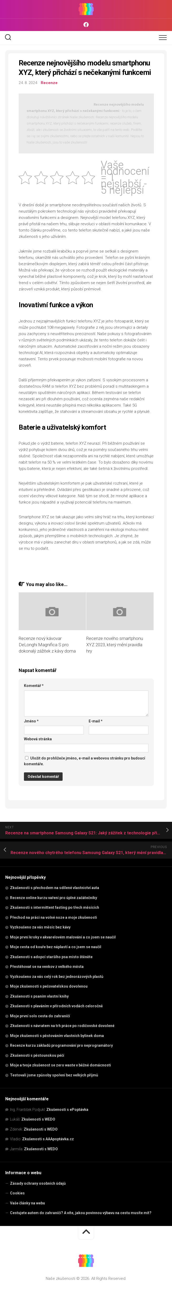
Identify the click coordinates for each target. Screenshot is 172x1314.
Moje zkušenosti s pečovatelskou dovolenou (49, 986)
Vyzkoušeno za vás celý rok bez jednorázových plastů (56, 976)
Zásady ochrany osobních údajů (38, 1183)
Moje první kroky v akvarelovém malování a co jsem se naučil (63, 937)
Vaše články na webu (27, 1203)
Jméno (31, 721)
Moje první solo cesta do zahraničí (40, 1016)
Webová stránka (38, 739)
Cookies (17, 1193)
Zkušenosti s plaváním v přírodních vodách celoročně (56, 1006)
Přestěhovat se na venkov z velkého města (47, 966)
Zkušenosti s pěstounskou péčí (37, 1055)
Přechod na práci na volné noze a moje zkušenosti (53, 917)
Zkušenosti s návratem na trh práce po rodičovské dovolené (62, 1026)
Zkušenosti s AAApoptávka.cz (48, 1139)
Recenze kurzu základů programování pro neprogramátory (61, 1045)
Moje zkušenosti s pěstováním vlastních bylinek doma (57, 1036)
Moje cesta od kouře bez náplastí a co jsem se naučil (55, 947)
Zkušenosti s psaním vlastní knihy (39, 996)
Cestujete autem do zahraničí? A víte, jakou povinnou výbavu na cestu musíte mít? (80, 1213)
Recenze (49, 82)
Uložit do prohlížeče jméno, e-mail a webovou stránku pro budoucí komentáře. (84, 761)
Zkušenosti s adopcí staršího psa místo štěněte (51, 957)
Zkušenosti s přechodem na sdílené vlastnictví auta (54, 888)
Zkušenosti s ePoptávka (67, 1109)
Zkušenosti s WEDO (38, 1119)
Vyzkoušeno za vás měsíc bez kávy (40, 927)
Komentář (34, 686)
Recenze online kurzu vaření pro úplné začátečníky (53, 898)
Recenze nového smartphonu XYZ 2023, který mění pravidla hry (114, 645)
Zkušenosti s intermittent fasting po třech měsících (54, 907)
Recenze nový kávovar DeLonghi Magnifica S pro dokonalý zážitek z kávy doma (47, 645)
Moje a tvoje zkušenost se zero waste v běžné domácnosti (60, 1065)
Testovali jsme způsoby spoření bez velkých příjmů (54, 1075)
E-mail (96, 721)
